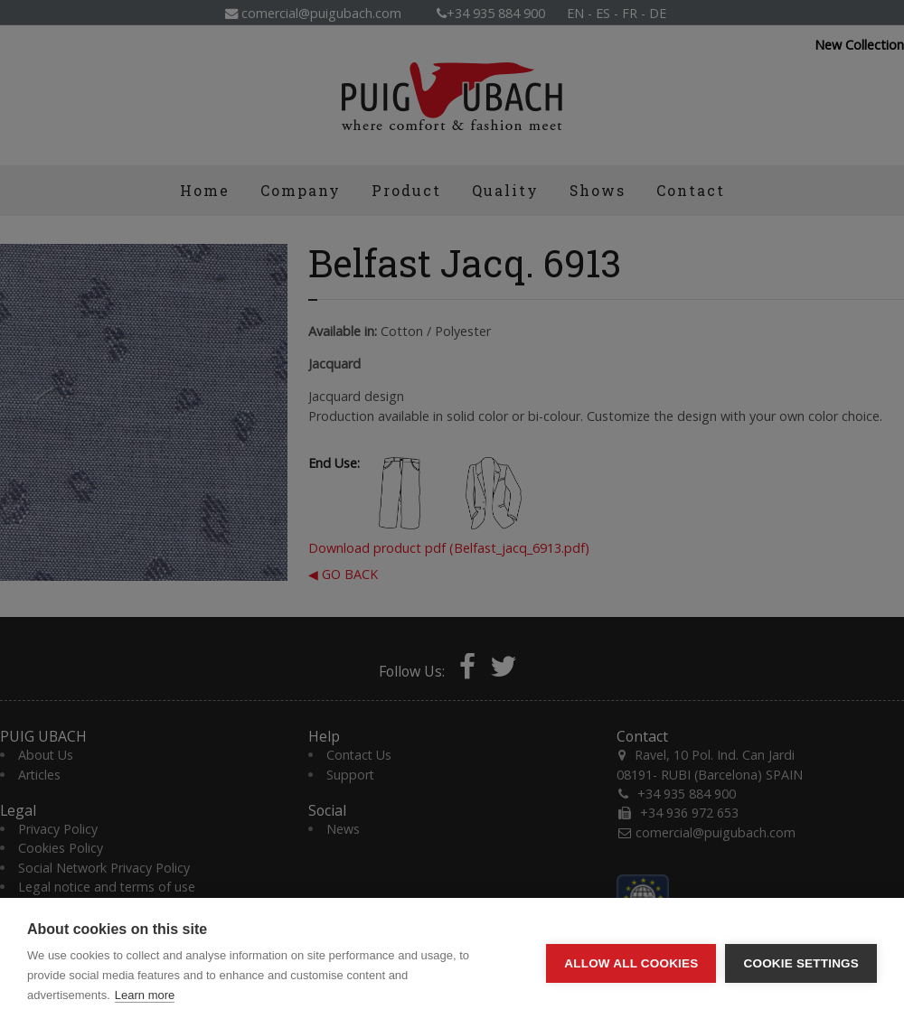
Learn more (144, 995)
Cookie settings (801, 963)
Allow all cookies (631, 963)
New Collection (859, 45)
